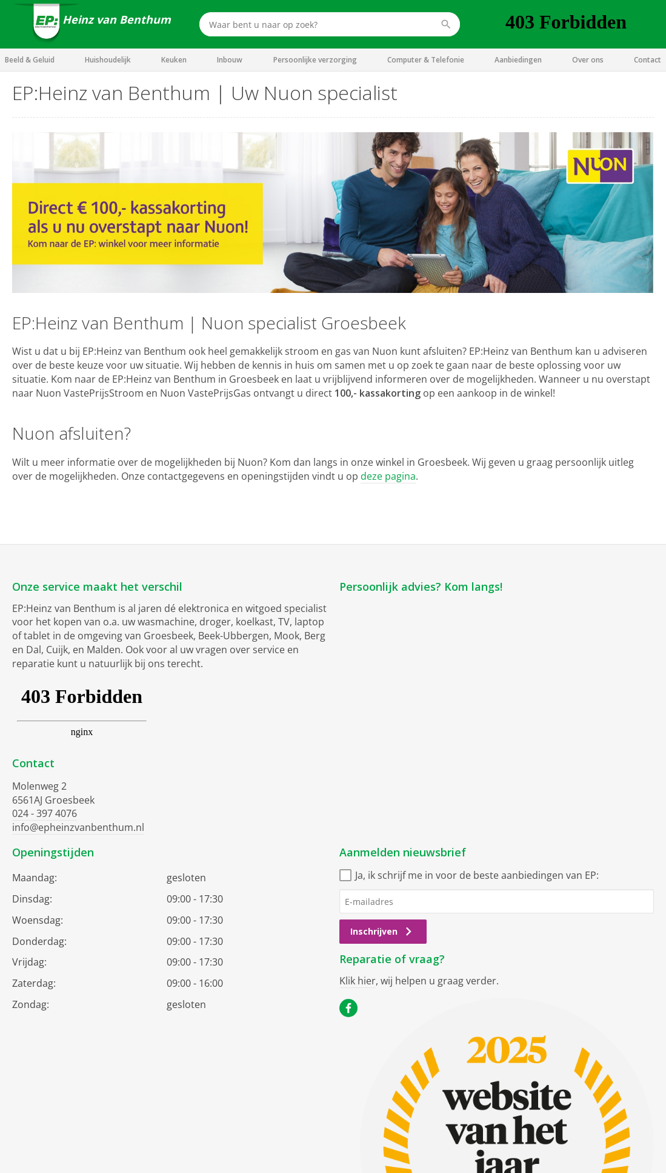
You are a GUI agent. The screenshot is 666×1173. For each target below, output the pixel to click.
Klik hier (357, 980)
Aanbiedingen (518, 60)
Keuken (174, 60)
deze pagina (388, 476)
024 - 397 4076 (44, 813)
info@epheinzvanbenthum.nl (78, 827)
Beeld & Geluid (30, 60)
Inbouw (229, 60)
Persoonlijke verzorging (315, 60)
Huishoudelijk (108, 60)
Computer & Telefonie (425, 60)
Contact (647, 60)
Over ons (588, 60)
